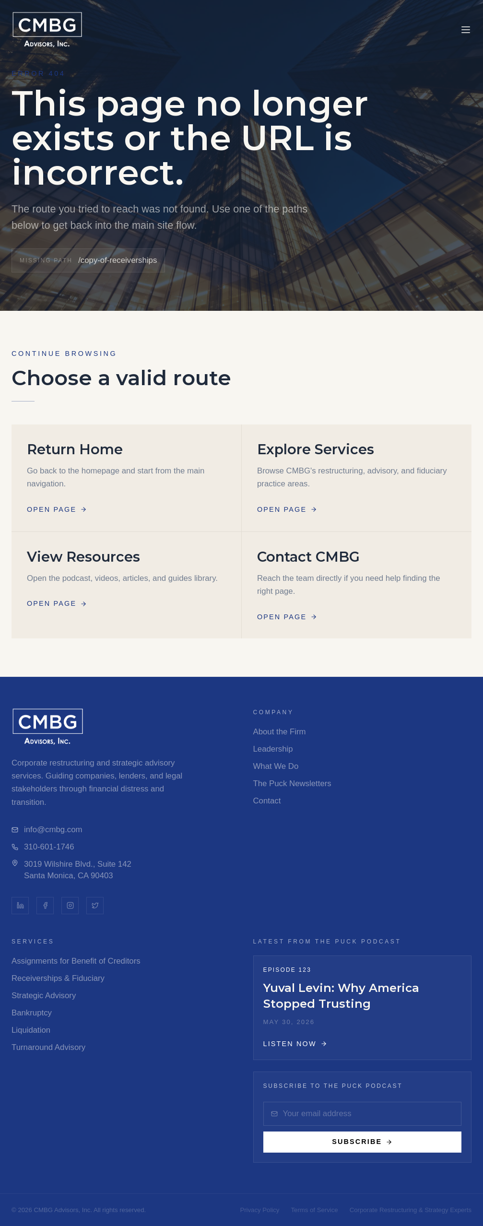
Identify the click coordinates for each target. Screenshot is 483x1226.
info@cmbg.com (47, 829)
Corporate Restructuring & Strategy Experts (410, 1210)
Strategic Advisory (44, 995)
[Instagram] (70, 905)
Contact (267, 800)
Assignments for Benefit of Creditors (76, 961)
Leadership (273, 749)
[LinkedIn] (20, 905)
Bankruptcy (32, 1012)
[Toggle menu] (465, 29)
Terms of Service (314, 1210)
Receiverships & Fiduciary (58, 978)
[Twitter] (95, 905)
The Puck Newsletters (292, 783)
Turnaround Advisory (48, 1047)
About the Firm (279, 731)
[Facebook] (45, 905)
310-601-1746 (43, 846)
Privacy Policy (259, 1210)
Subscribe (362, 1141)
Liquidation (31, 1030)
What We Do (276, 766)
